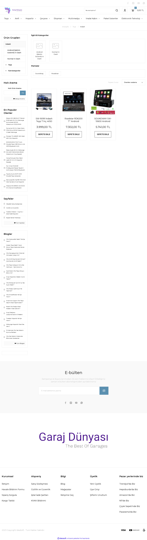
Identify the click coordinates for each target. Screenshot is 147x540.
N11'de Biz (124, 500)
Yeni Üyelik (95, 484)
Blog (63, 484)
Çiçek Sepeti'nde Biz (129, 506)
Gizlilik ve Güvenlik (40, 489)
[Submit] (103, 391)
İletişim (5, 484)
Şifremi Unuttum (98, 495)
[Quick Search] (11, 93)
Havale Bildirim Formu (13, 489)
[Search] (102, 10)
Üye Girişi (94, 489)
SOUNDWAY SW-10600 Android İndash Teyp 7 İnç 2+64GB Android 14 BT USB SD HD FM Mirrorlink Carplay (103, 120)
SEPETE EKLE (44, 134)
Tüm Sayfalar (19, 223)
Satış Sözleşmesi (39, 484)
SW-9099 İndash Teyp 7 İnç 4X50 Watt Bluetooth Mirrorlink (44, 120)
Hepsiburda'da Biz (128, 489)
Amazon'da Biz (127, 495)
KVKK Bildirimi (38, 500)
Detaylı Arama (19, 99)
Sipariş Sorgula (9, 495)
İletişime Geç (67, 495)
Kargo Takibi (8, 500)
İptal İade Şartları (39, 495)
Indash (82, 27)
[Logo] (12, 10)
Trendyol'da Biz (127, 484)
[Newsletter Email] (74, 391)
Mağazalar (66, 489)
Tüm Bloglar (20, 343)
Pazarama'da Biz (127, 512)
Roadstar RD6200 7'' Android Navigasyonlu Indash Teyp (73, 120)
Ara (23, 93)
